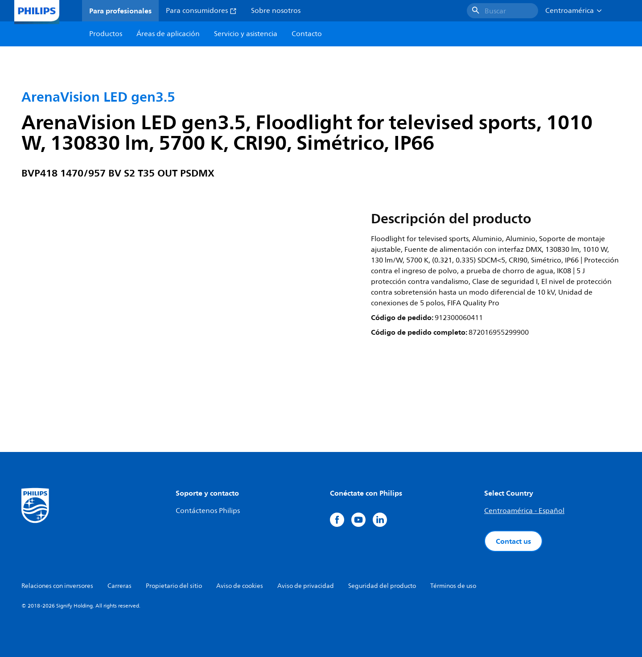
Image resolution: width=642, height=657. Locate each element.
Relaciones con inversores (57, 586)
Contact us (513, 541)
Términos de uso (453, 586)
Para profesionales (120, 10)
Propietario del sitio (174, 586)
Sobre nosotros (275, 10)
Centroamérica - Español (524, 511)
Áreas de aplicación (168, 34)
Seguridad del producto (382, 586)
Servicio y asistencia (245, 34)
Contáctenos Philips (208, 511)
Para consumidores (201, 10)
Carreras (119, 586)
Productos (105, 34)
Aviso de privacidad (305, 586)
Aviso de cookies (239, 586)
